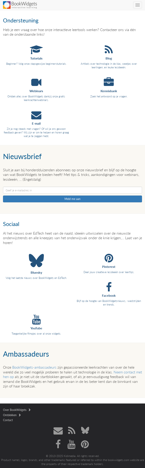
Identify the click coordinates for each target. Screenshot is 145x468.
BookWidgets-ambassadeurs (34, 367)
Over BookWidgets (17, 410)
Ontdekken (12, 415)
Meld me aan (72, 199)
